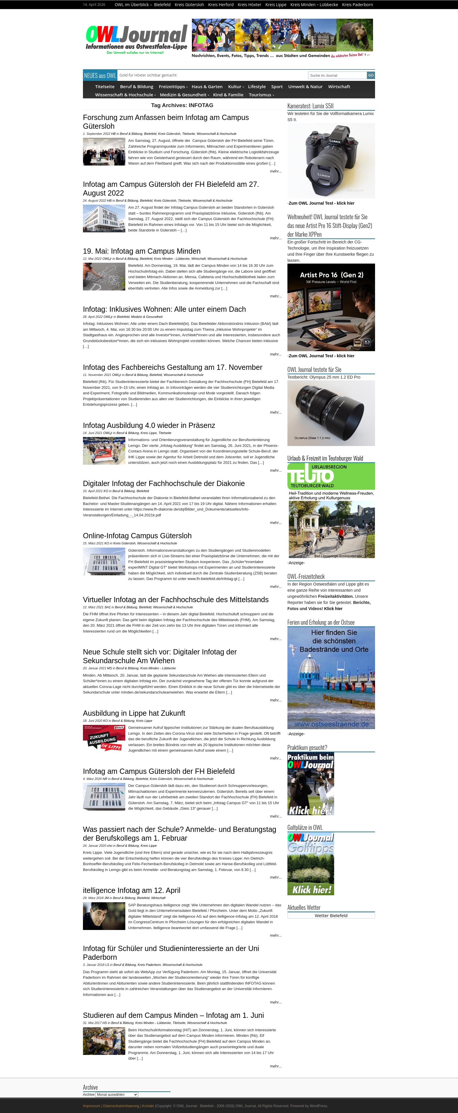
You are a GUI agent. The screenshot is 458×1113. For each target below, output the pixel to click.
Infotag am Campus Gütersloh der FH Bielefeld (159, 771)
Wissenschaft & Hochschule (125, 94)
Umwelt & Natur (305, 86)
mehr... (276, 171)
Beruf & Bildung (136, 86)
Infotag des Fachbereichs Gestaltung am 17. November (172, 367)
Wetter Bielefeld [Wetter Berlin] (331, 915)
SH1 (107, 607)
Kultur (236, 86)
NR (105, 779)
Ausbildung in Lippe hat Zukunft (134, 713)
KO (106, 491)
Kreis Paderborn (357, 4)
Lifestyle (257, 86)
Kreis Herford (221, 4)
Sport (277, 86)
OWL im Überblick (133, 4)
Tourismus (261, 94)
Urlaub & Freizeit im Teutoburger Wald (325, 458)
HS (105, 1023)
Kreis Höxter (249, 4)
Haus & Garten (207, 86)
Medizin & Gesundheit (184, 94)
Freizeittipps (173, 86)
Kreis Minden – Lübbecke (314, 4)
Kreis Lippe (276, 4)
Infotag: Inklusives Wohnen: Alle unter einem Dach (164, 309)
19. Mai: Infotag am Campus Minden (142, 251)
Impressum (91, 1106)
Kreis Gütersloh (189, 4)
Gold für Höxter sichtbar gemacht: (148, 75)
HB (113, 133)
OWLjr (107, 258)
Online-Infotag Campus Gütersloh (137, 536)
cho (109, 845)
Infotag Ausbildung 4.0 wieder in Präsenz (149, 425)
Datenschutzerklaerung (121, 1106)
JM (106, 898)
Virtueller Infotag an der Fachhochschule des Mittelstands (176, 599)
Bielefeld (162, 4)
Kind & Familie (228, 94)
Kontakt (148, 1106)
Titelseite (104, 86)
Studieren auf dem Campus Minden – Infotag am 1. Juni (173, 1015)
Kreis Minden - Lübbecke (172, 258)
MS (109, 668)
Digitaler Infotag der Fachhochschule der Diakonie (164, 483)
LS (107, 964)
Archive (89, 1095)
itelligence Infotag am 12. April (132, 890)
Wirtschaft (339, 86)
